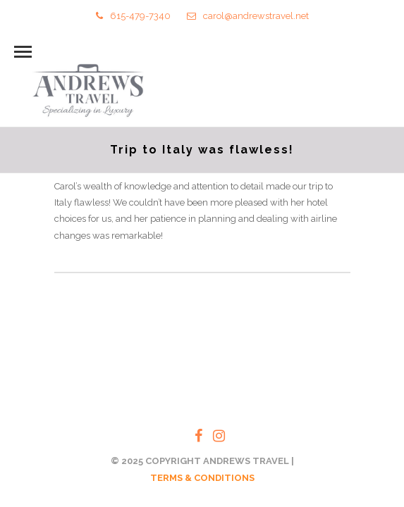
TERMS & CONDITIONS (202, 477)
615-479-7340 (133, 16)
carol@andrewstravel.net (248, 16)
